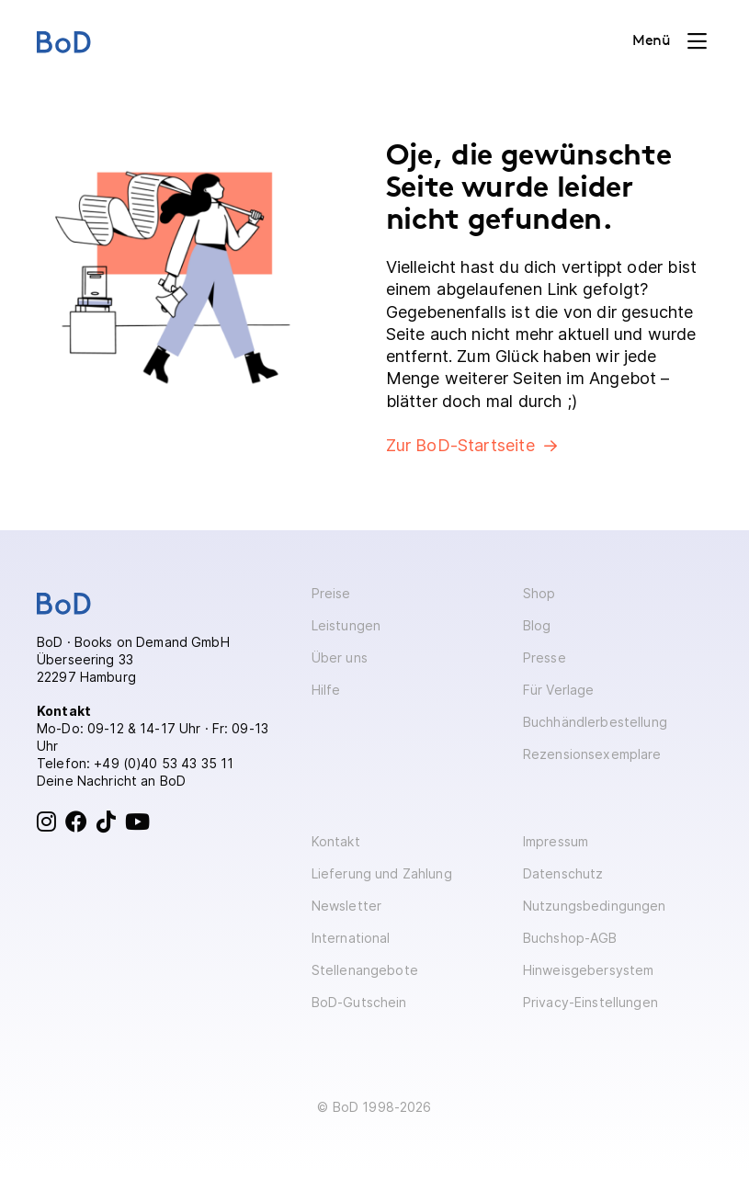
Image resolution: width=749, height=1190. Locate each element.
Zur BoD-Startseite (460, 445)
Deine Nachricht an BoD (111, 780)
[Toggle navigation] (669, 41)
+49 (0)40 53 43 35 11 (163, 763)
